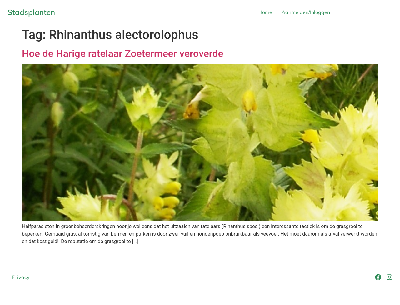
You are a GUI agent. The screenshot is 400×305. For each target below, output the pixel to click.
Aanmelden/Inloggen (306, 12)
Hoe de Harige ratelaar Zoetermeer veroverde (122, 53)
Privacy (21, 277)
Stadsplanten (31, 12)
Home (265, 12)
